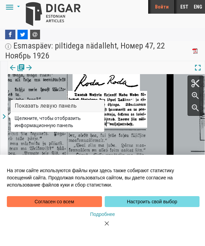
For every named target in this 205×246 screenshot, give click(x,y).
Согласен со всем (54, 201)
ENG (198, 7)
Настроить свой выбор (152, 201)
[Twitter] (22, 34)
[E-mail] (35, 34)
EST (184, 7)
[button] (11, 7)
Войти (162, 7)
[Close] (102, 227)
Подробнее (102, 214)
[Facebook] (10, 34)
